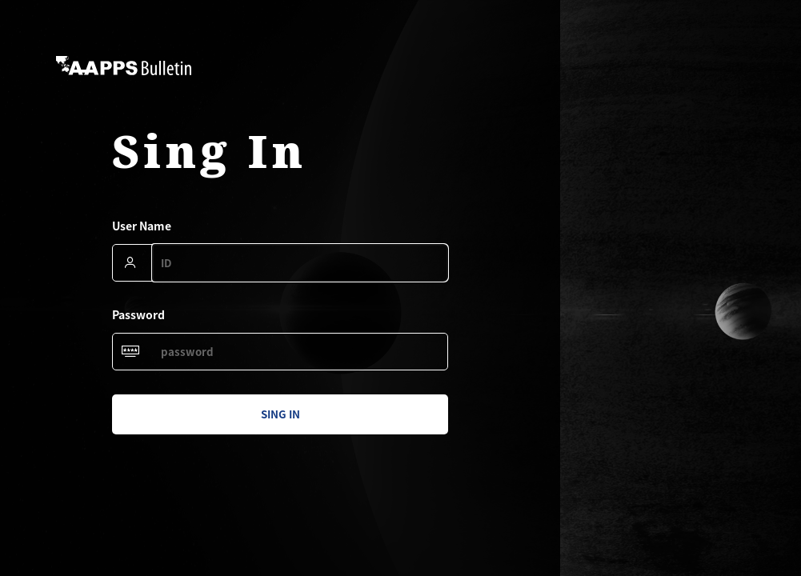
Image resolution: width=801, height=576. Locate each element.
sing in (280, 414)
